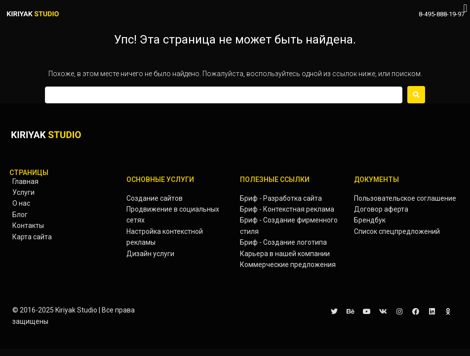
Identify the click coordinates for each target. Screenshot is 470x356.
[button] (465, 8)
